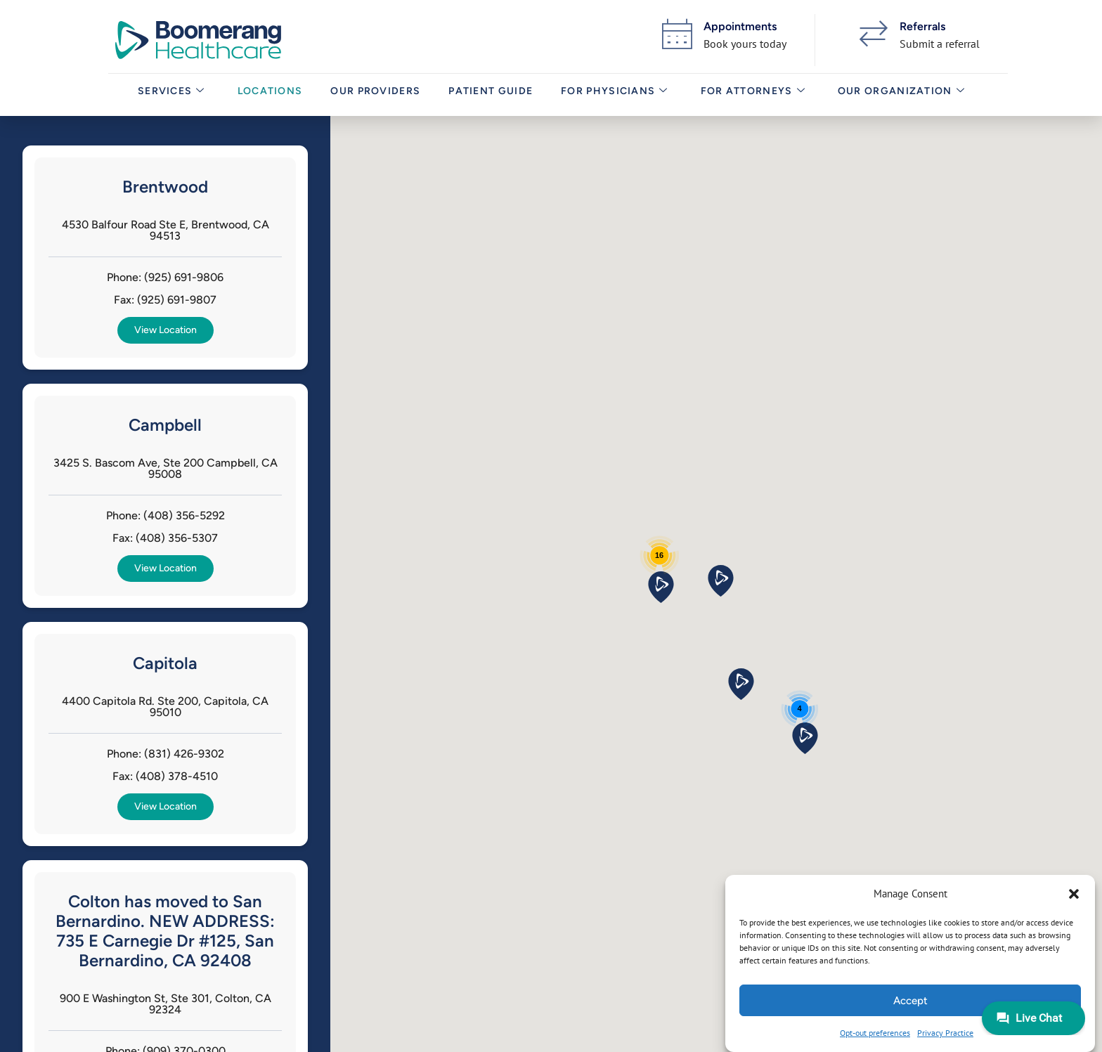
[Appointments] (677, 33)
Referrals (922, 26)
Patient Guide (488, 94)
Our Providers (373, 94)
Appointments (740, 26)
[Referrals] (873, 33)
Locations (267, 94)
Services (168, 94)
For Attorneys (750, 94)
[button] (1074, 894)
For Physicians (612, 94)
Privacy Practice (945, 1032)
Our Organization (898, 94)
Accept (910, 1000)
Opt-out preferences (875, 1032)
